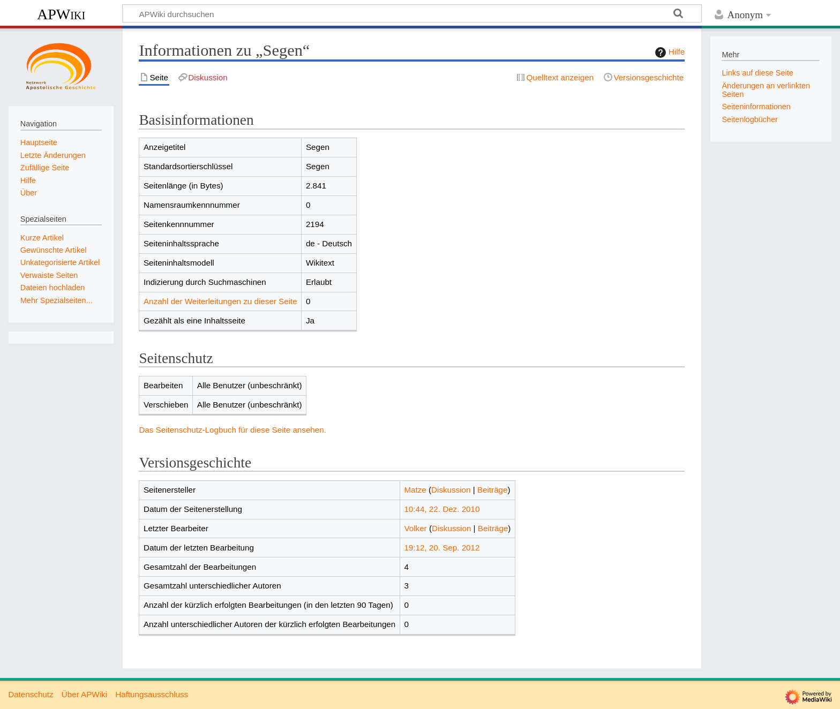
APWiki (61, 14)
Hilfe (668, 52)
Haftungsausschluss (151, 694)
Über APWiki (84, 694)
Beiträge (492, 489)
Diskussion (450, 489)
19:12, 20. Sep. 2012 (441, 547)
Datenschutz (30, 694)
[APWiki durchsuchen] (412, 13)
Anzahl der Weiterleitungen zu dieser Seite (220, 301)
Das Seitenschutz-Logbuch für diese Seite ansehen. (232, 429)
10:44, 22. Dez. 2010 (441, 509)
